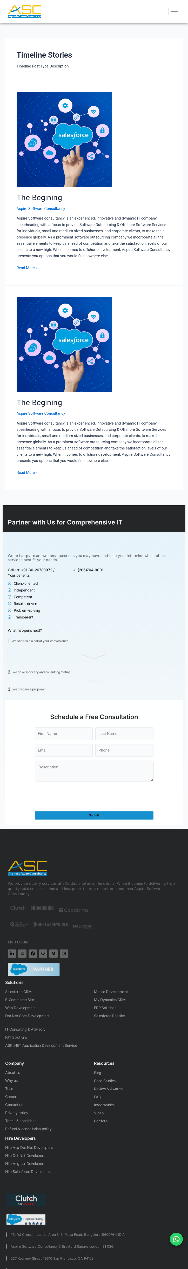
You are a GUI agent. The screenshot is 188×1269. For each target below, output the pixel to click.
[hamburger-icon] (174, 11)
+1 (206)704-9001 (88, 660)
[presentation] (74, 870)
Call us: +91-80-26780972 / (31, 660)
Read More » (27, 267)
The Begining (39, 197)
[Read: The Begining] (94, 139)
